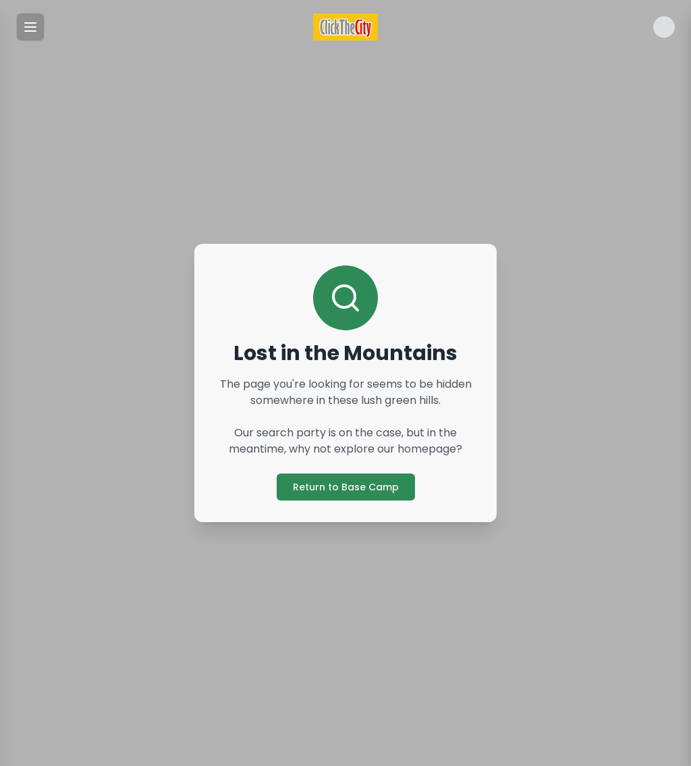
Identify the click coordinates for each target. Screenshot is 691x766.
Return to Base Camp (346, 487)
